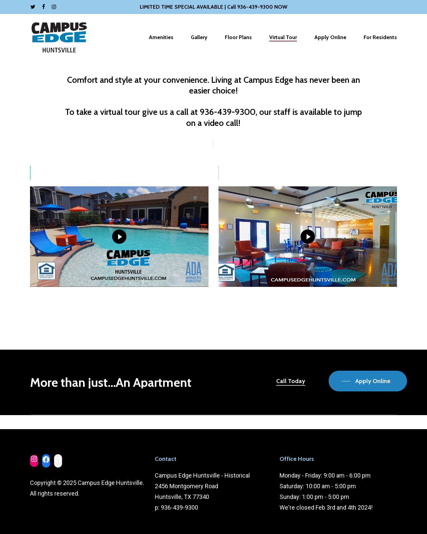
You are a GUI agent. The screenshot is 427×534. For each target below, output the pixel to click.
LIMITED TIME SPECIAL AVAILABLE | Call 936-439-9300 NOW (213, 7)
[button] (368, 381)
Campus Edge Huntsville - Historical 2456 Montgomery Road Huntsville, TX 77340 (202, 486)
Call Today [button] (290, 381)
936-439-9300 (179, 507)
